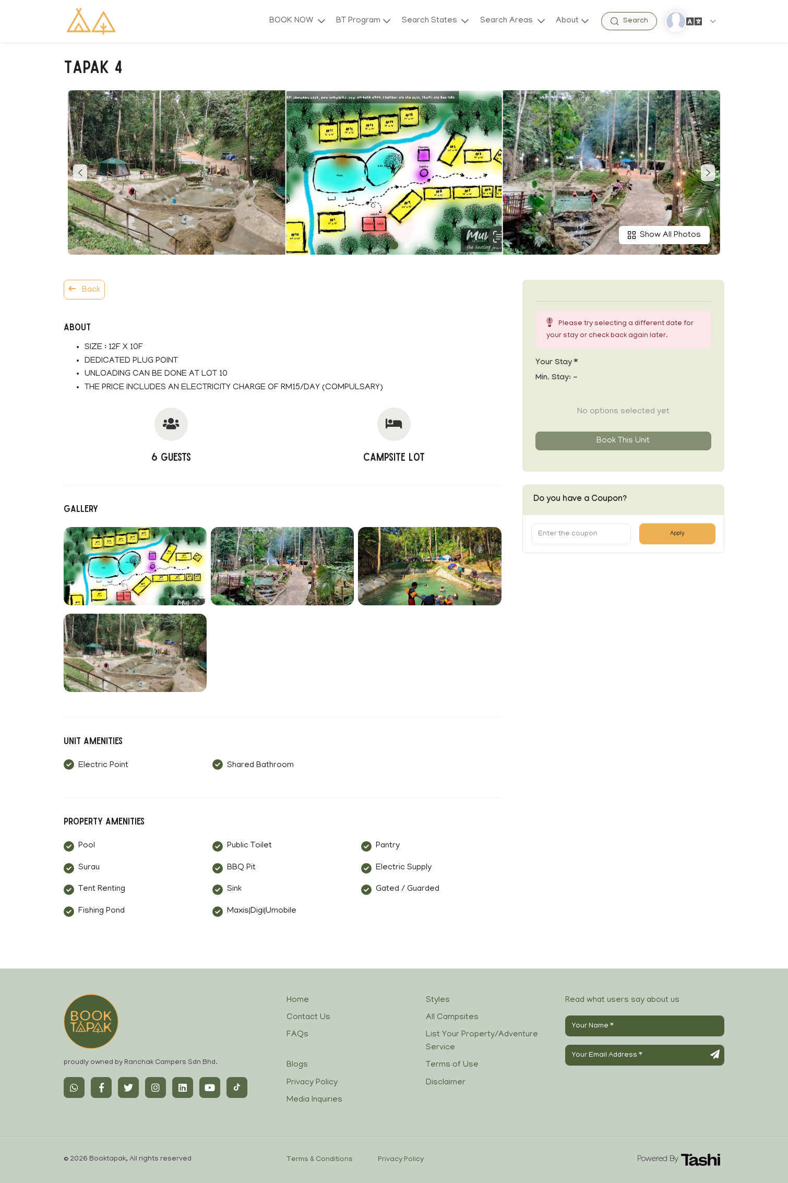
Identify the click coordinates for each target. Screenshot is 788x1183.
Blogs (297, 1065)
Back (84, 289)
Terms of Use (452, 1065)
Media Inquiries (314, 1100)
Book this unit (623, 441)
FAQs (297, 1034)
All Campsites (452, 1017)
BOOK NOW (291, 21)
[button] (394, 245)
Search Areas (507, 21)
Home (297, 1000)
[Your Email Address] (644, 1055)
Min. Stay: (556, 378)
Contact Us (308, 1017)
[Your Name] (644, 1025)
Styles (438, 1000)
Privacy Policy (312, 1083)
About (567, 21)
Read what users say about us (622, 1000)
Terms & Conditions (319, 1160)
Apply (677, 534)
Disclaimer (445, 1083)
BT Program (358, 21)
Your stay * (556, 363)
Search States (430, 21)
